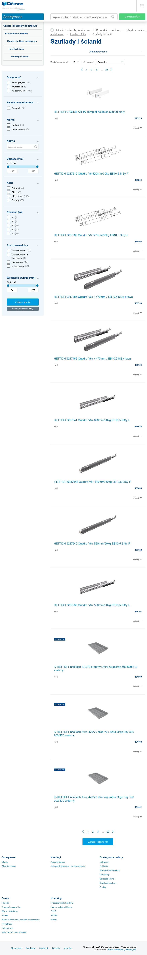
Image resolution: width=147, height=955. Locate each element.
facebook (43, 948)
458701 (138, 611)
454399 (138, 676)
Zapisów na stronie (59, 62)
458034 (138, 488)
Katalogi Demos (58, 861)
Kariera (5, 915)
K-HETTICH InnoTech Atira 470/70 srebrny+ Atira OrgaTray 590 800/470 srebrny (94, 733)
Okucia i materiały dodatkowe (20, 25)
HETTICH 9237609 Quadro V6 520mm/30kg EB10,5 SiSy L (91, 235)
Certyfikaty (104, 874)
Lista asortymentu (116, 51)
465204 (138, 180)
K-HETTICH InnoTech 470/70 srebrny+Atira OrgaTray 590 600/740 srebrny (95, 668)
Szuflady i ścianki (19, 56)
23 (106, 69)
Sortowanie (88, 62)
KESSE (54, 915)
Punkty (103, 887)
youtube (68, 948)
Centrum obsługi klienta (61, 907)
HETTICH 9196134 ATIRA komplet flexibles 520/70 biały (89, 112)
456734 (138, 365)
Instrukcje (104, 861)
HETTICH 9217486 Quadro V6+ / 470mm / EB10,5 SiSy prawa (93, 296)
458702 (138, 550)
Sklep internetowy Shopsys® (122, 949)
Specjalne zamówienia (109, 870)
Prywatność (7, 923)
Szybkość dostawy (108, 883)
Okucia (5, 861)
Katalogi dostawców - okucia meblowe (68, 866)
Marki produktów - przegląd (14, 932)
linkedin (56, 948)
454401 (138, 807)
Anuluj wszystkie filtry (22, 308)
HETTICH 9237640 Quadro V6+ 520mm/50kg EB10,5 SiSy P (92, 543)
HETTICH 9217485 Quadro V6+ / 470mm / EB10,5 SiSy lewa (92, 358)
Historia (5, 902)
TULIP (53, 911)
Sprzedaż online (107, 878)
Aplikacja (104, 866)
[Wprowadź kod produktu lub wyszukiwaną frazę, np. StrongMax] (84, 17)
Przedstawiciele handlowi (62, 902)
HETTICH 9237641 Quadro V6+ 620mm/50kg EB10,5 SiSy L (92, 420)
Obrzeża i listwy (9, 866)
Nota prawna (7, 928)
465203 (138, 241)
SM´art (54, 919)
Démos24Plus (132, 16)
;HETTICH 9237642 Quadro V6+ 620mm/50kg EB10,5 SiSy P (92, 481)
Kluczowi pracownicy (11, 907)
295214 (138, 118)
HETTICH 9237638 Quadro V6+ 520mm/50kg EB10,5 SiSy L (92, 605)
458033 (138, 426)
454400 (138, 741)
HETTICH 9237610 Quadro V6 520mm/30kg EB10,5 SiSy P (91, 173)
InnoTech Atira (16, 48)
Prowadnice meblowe (16, 33)
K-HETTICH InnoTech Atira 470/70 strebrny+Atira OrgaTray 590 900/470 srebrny (94, 798)
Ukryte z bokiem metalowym (22, 41)
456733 (138, 303)
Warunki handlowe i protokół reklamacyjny (20, 919)
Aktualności (16, 948)
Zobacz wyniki (22, 302)
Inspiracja (30, 948)
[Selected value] (8, 166)
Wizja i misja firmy (10, 911)
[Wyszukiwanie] (22, 146)
